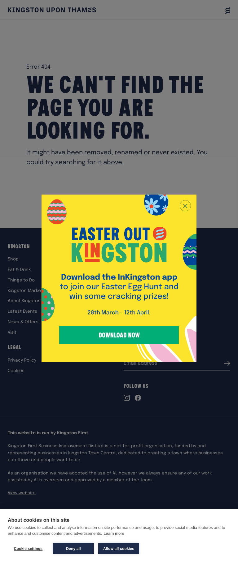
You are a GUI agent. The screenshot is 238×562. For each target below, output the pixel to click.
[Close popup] (185, 205)
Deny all (73, 549)
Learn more (114, 533)
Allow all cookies (118, 549)
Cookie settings (28, 549)
